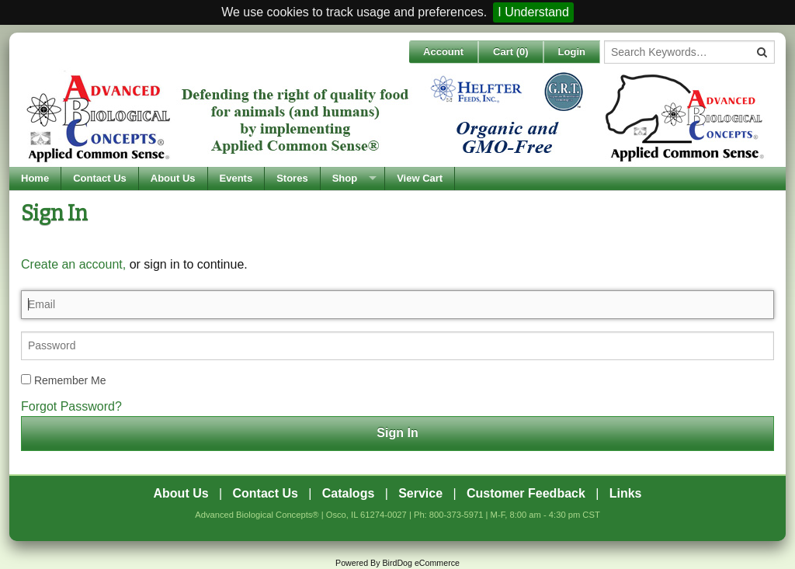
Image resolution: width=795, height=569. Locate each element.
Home (35, 178)
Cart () (511, 51)
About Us (173, 178)
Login (571, 51)
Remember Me (63, 380)
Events (236, 178)
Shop (345, 178)
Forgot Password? (71, 406)
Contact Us (100, 178)
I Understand (533, 12)
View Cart (420, 178)
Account (443, 51)
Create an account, (73, 264)
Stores (291, 178)
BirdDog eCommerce (421, 562)
